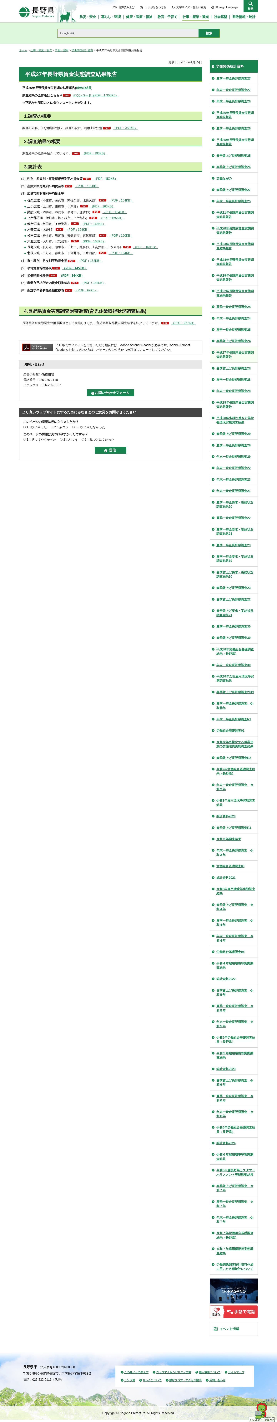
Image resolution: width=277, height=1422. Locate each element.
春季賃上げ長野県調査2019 (235, 692)
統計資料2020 (226, 816)
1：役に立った (37, 427)
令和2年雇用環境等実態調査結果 (235, 802)
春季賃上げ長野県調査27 (233, 190)
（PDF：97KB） (86, 290)
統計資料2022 (226, 979)
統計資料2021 (226, 877)
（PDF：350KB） (125, 128)
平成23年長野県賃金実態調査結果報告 (235, 246)
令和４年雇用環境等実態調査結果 (234, 965)
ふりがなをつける (155, 7)
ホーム (23, 50)
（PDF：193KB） (94, 153)
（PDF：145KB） (74, 268)
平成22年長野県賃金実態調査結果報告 (235, 293)
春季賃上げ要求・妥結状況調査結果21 (234, 613)
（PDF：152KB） (90, 260)
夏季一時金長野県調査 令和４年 (234, 922)
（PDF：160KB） (121, 235)
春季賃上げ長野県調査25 (233, 155)
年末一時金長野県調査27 (233, 90)
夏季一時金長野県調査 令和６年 (234, 1098)
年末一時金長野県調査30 (233, 665)
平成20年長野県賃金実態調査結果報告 (235, 230)
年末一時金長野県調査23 (233, 479)
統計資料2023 (226, 1069)
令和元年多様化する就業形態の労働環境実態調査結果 (234, 744)
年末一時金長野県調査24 (233, 318)
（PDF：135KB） (93, 282)
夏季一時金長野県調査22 (233, 518)
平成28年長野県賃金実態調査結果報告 (235, 404)
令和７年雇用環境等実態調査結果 (234, 1251)
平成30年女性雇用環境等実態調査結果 (235, 678)
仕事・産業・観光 (41, 50)
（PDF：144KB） (71, 275)
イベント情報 (231, 1330)
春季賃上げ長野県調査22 (233, 599)
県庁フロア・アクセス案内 (185, 1382)
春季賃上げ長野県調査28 (233, 368)
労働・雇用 (61, 50)
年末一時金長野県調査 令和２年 (234, 787)
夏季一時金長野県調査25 (233, 329)
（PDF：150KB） (105, 178)
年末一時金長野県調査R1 (233, 719)
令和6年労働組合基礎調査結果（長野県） (235, 1129)
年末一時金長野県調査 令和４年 (234, 938)
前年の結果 (83, 88)
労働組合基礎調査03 (230, 866)
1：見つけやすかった (41, 439)
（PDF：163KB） (102, 206)
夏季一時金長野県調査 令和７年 (234, 1204)
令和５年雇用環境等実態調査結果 (234, 1055)
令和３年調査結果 (228, 839)
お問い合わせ (217, 1382)
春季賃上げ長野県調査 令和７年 (234, 1188)
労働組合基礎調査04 (230, 952)
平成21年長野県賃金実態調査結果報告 (235, 214)
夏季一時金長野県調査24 (233, 306)
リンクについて (152, 1382)
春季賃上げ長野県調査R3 (233, 827)
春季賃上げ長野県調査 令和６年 (234, 1082)
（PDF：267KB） (183, 323)
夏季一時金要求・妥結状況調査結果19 (234, 558)
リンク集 (129, 1382)
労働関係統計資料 (82, 50)
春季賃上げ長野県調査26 (233, 167)
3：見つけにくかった (99, 439)
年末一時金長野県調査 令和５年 (234, 1024)
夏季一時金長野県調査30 (233, 626)
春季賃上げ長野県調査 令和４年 (234, 907)
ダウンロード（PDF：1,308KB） (95, 95)
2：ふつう (61, 427)
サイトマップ (236, 1374)
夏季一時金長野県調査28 (233, 379)
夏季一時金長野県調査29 (233, 445)
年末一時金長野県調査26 (233, 101)
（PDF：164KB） (121, 200)
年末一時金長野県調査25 (233, 201)
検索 (250, 8)
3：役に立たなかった (90, 427)
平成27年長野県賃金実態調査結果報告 (235, 354)
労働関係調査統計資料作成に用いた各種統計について (234, 1266)
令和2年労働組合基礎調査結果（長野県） (235, 771)
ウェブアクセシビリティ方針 (173, 1374)
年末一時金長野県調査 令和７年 (234, 1219)
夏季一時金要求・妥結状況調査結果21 (234, 531)
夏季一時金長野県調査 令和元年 (234, 705)
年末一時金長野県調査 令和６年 (234, 1114)
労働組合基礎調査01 (230, 730)
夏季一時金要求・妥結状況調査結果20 (234, 504)
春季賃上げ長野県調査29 (233, 433)
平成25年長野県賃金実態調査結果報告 (235, 142)
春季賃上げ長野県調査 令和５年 (234, 992)
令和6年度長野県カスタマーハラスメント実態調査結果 (235, 1172)
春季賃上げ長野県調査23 (233, 588)
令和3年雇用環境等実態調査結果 (235, 891)
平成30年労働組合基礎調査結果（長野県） (235, 651)
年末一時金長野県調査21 (233, 491)
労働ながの (224, 178)
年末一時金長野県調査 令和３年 (234, 852)
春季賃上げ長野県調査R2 (233, 758)
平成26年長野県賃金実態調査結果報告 (235, 115)
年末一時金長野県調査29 (233, 456)
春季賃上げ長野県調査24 (233, 341)
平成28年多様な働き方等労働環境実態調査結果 (235, 420)
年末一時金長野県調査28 (233, 391)
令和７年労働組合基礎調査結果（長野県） (234, 1235)
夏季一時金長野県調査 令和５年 (234, 1008)
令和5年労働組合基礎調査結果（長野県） (235, 1039)
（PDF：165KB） (111, 218)
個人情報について (209, 1374)
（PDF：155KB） (87, 186)
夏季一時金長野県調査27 (233, 78)
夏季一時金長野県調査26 (233, 128)
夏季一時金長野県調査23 (233, 545)
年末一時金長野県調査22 (233, 468)
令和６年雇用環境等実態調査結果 (234, 1156)
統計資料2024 (226, 1143)
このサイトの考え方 (136, 1374)
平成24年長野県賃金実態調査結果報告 (235, 262)
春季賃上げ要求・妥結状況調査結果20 (234, 574)
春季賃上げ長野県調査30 (233, 637)
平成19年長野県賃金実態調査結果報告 (235, 277)
